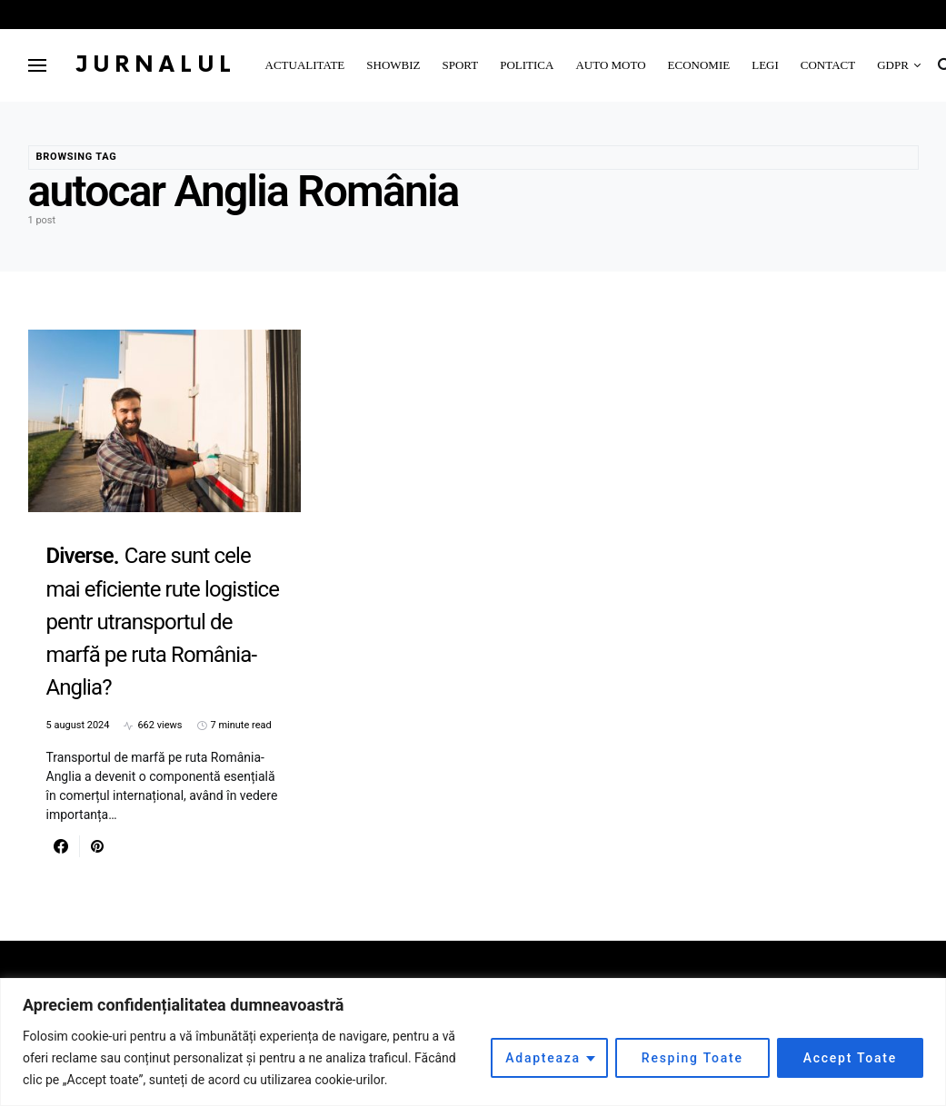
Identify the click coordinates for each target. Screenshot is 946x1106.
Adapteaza (543, 1058)
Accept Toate (850, 1058)
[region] (473, 1042)
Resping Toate (692, 1058)
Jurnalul (155, 65)
